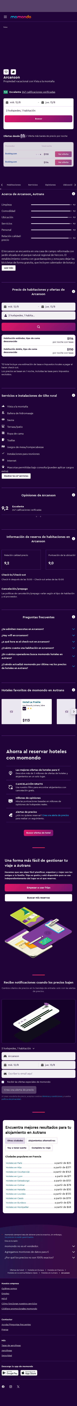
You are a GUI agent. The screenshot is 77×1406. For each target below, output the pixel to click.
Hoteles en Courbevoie (17, 1172)
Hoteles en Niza (13, 1168)
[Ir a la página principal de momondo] (21, 16)
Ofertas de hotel (17, 1270)
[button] (5, 16)
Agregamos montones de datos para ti (40, 1252)
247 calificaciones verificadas (38, 92)
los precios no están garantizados (19, 1237)
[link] (38, 833)
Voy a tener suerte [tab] (16, 1148)
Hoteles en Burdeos (16, 1203)
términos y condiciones (52, 1096)
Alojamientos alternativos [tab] (41, 1141)
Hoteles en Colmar (15, 1185)
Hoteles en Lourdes (16, 1194)
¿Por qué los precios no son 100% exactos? (40, 1257)
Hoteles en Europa (36, 1270)
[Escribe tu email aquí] (41, 1073)
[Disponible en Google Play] (10, 1373)
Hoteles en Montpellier (17, 1207)
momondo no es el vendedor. (40, 1246)
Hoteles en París (14, 1163)
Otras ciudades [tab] (15, 1141)
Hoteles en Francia (56, 1270)
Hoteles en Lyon (14, 1176)
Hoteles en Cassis (14, 1198)
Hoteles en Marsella (15, 1190)
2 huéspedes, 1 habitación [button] (20, 110)
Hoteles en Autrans (49, 1273)
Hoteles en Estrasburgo (17, 1181)
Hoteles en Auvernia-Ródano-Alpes (22, 1273)
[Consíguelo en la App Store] (28, 1373)
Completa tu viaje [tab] (41, 1148)
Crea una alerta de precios (55, 815)
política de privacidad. (11, 1099)
